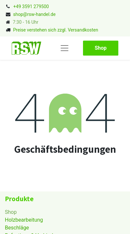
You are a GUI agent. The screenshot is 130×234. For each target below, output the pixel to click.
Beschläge (17, 228)
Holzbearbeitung (24, 220)
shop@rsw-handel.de (34, 14)
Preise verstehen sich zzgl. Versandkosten (55, 29)
